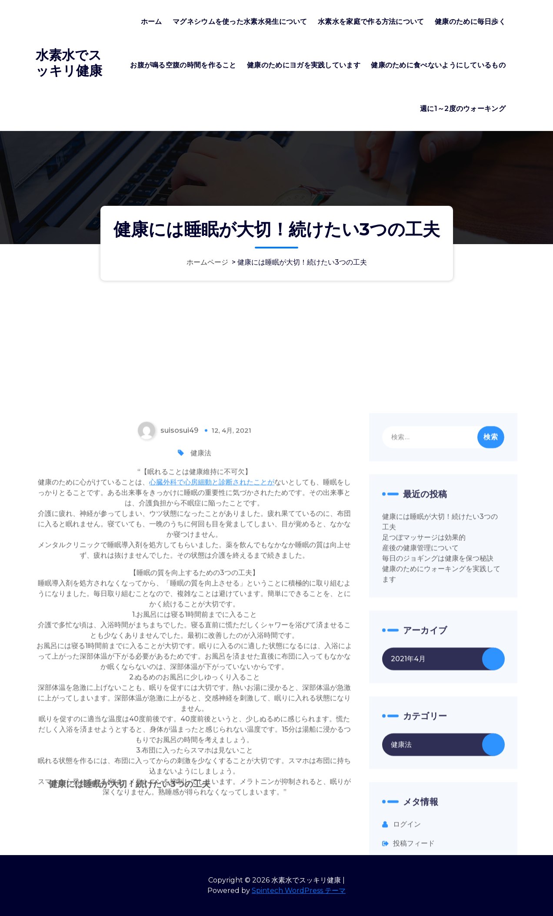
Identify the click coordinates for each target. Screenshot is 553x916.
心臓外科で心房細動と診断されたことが (211, 630)
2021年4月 (408, 807)
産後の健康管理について (420, 696)
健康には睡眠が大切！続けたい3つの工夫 (440, 670)
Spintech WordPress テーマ (299, 890)
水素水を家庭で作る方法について (371, 21)
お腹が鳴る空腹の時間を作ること (183, 65)
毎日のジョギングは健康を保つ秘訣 (437, 706)
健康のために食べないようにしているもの (438, 65)
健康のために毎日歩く (470, 21)
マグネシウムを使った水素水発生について (240, 21)
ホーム (151, 21)
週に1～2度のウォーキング (463, 108)
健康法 (200, 601)
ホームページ (207, 262)
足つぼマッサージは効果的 (424, 685)
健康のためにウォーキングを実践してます (441, 722)
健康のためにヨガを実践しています (303, 65)
